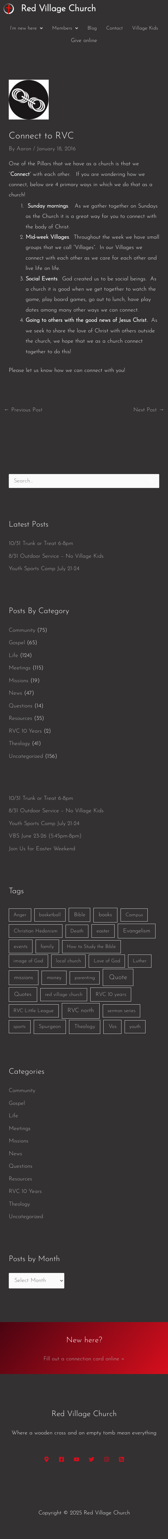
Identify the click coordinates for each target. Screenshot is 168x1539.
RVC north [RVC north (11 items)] (80, 1011)
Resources (20, 718)
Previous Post (23, 410)
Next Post (148, 410)
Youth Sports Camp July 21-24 (44, 569)
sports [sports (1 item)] (19, 1026)
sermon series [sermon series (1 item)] (121, 1010)
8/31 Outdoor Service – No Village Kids (56, 556)
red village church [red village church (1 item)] (63, 994)
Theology (19, 744)
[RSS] (121, 1459)
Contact (114, 28)
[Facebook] (61, 1459)
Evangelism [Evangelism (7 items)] (136, 931)
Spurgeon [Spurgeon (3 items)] (50, 1026)
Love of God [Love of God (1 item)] (107, 961)
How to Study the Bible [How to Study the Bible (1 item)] (91, 946)
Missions (18, 681)
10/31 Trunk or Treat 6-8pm (41, 544)
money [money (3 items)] (54, 977)
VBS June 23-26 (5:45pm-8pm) (45, 836)
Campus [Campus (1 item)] (134, 915)
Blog (92, 28)
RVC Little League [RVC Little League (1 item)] (33, 1010)
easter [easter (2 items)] (103, 931)
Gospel (17, 643)
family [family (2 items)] (47, 946)
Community (22, 630)
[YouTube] (76, 1459)
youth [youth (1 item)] (135, 1026)
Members (65, 28)
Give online (84, 41)
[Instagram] (106, 1459)
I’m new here (26, 28)
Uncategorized (26, 756)
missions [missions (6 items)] (23, 978)
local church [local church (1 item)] (68, 961)
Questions (20, 706)
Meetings (20, 668)
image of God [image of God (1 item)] (28, 961)
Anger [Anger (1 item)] (19, 915)
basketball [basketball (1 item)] (50, 915)
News (15, 693)
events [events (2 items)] (20, 946)
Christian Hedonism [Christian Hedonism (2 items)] (35, 931)
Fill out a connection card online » (84, 1359)
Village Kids (145, 28)
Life (13, 656)
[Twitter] (91, 1459)
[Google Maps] (46, 1459)
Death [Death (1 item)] (76, 931)
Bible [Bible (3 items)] (79, 914)
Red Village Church (58, 8)
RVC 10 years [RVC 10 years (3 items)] (111, 994)
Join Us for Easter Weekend (42, 849)
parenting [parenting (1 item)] (85, 977)
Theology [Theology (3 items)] (84, 1026)
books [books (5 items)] (105, 914)
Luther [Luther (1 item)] (139, 961)
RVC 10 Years (25, 731)
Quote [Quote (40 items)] (118, 977)
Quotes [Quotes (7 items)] (23, 994)
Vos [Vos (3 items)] (112, 1026)
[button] (26, 28)
